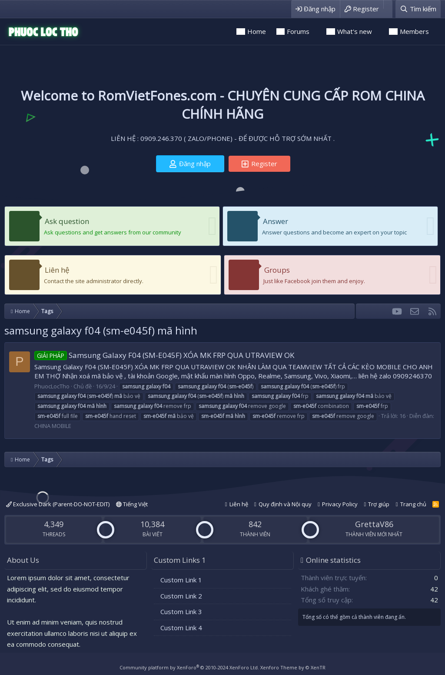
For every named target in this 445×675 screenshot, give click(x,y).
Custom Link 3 (181, 611)
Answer (275, 221)
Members (414, 31)
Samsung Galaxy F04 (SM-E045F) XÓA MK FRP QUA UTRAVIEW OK (164, 355)
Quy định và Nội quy (285, 504)
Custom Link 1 (181, 579)
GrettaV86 (374, 524)
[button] (315, 31)
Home (256, 31)
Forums (298, 31)
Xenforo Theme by (292, 667)
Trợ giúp (378, 504)
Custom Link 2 (181, 595)
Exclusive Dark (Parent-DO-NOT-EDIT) (58, 504)
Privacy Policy (340, 504)
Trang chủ (413, 504)
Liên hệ (57, 270)
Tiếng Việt (132, 504)
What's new (354, 31)
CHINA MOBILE (52, 426)
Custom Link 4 (181, 627)
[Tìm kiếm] (418, 9)
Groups (277, 270)
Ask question (67, 221)
